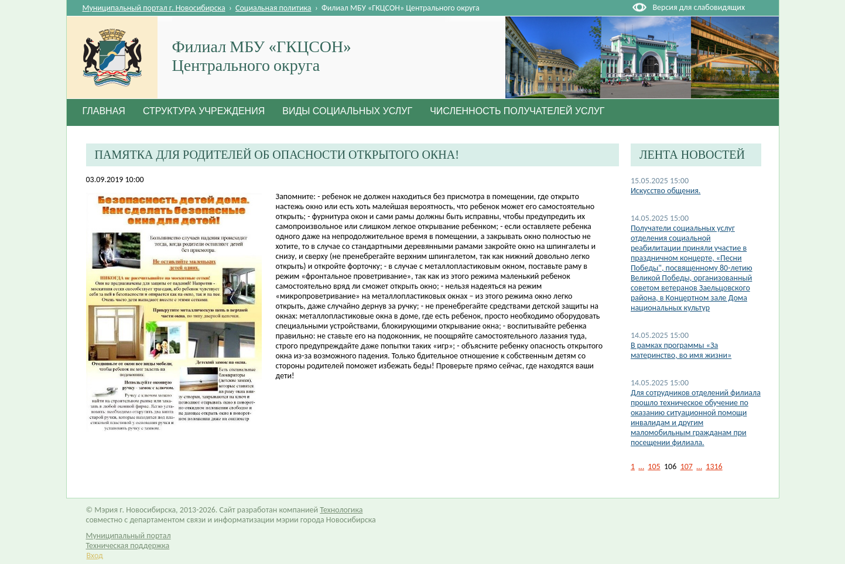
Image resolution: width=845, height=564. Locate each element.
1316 (714, 466)
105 (654, 466)
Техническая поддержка (128, 546)
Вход (95, 555)
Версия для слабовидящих (699, 7)
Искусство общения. (666, 191)
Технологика (341, 510)
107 (686, 466)
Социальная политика (273, 8)
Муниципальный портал (128, 536)
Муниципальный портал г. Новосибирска (154, 8)
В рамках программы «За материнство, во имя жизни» (681, 350)
